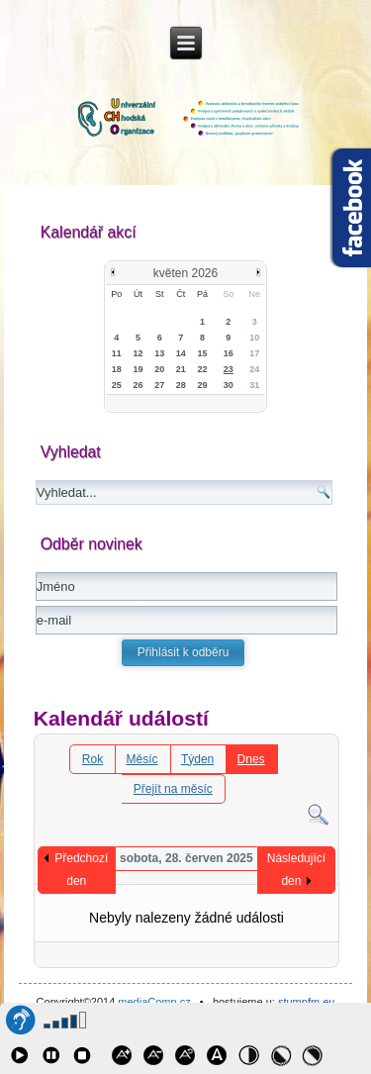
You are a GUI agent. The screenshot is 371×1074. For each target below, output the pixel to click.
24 (254, 369)
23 (228, 369)
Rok (92, 759)
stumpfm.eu (306, 1002)
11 (117, 353)
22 (203, 369)
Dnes (251, 759)
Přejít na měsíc (173, 789)
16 (228, 353)
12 (138, 353)
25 (117, 385)
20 (159, 369)
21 (181, 369)
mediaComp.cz (154, 1002)
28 (181, 385)
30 (228, 385)
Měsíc (142, 759)
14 (181, 353)
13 (159, 353)
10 (254, 337)
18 (117, 369)
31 (254, 385)
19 (138, 369)
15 (203, 353)
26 (138, 385)
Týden (197, 759)
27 (159, 385)
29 (203, 385)
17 (254, 353)
